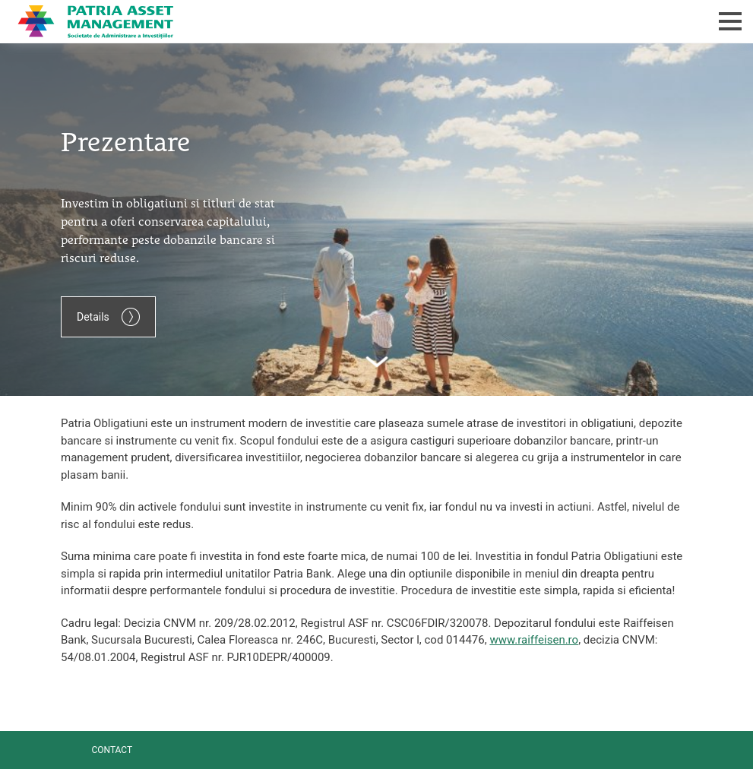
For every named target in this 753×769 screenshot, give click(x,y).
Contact (111, 750)
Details (108, 317)
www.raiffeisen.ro (533, 640)
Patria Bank (299, 21)
